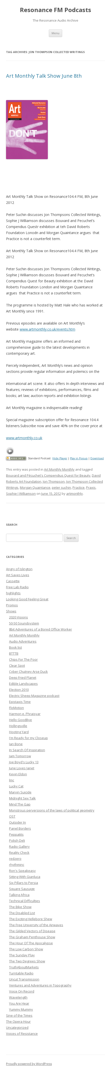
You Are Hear (19, 1003)
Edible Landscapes (23, 683)
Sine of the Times (19, 1015)
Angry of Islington (19, 569)
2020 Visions (18, 617)
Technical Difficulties (24, 901)
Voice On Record (21, 991)
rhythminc (16, 864)
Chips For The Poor (23, 659)
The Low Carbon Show (26, 949)
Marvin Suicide (20, 792)
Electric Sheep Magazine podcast (34, 695)
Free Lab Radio (17, 587)
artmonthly (74, 493)
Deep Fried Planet (22, 677)
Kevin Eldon (18, 774)
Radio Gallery (19, 846)
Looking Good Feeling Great (27, 599)
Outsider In (17, 822)
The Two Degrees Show (27, 961)
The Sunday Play (22, 955)
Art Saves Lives (17, 575)
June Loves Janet (21, 768)
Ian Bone (16, 744)
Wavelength (18, 997)
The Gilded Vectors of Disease (32, 931)
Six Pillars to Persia (23, 882)
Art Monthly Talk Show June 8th (44, 75)
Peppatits (16, 834)
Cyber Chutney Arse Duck (28, 671)
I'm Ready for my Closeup (28, 738)
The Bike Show (20, 907)
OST (12, 816)
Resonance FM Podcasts (55, 10)
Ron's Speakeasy (22, 870)
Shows (11, 611)
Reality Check (19, 852)
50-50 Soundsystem (24, 623)
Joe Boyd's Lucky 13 (24, 762)
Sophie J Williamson (21, 493)
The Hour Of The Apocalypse (31, 943)
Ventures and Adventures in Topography (40, 985)
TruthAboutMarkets (24, 967)
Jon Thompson (54, 481)
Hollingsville (18, 726)
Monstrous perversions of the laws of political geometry (51, 810)
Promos (12, 605)
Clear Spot (17, 665)
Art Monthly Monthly (59, 469)
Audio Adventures (22, 641)
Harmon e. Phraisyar (25, 713)
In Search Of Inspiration (27, 750)
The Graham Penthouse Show (32, 937)
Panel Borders (20, 828)
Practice (78, 487)
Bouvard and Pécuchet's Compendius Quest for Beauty (48, 475)
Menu (55, 33)
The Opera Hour (18, 1021)
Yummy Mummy (21, 1009)
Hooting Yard (19, 732)
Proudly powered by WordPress (29, 1064)
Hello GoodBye (20, 720)
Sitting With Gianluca (24, 876)
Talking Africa (19, 894)
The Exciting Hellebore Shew (30, 919)
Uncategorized (17, 1027)
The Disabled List (22, 913)
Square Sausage (22, 888)
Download (97, 458)
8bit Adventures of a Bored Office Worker (40, 629)
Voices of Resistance (22, 1033)
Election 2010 (19, 689)
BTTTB (13, 653)
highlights (13, 593)
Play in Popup (79, 458)
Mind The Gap (19, 804)
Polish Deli (17, 840)
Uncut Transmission (24, 979)
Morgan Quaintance (35, 487)
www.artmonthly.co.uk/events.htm (47, 329)
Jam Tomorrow (20, 756)
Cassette (13, 581)
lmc (11, 780)
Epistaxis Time (20, 701)
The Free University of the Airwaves (36, 925)
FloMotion (16, 707)
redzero (15, 858)
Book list (15, 647)
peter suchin (61, 487)
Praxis (91, 487)
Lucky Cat (16, 786)
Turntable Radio (21, 973)
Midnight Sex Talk (22, 798)
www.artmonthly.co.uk (24, 437)
